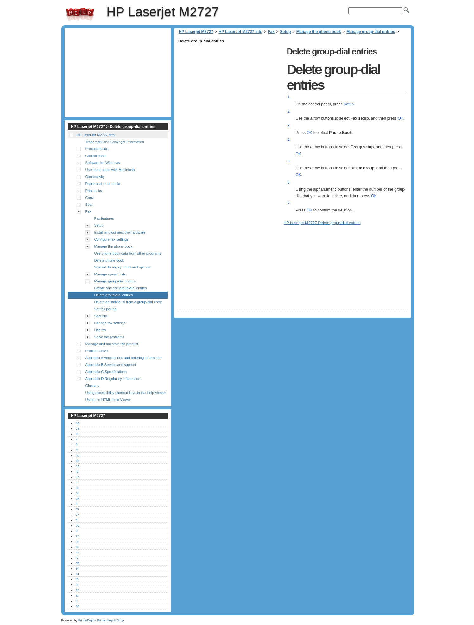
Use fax (100, 330)
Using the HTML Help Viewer (108, 399)
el (77, 568)
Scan (89, 204)
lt (77, 504)
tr (77, 531)
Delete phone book (109, 260)
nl (77, 541)
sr (77, 601)
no (77, 423)
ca (77, 428)
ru (77, 574)
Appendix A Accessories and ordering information (123, 358)
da (77, 563)
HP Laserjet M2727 (80, 14)
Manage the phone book (318, 31)
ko (77, 477)
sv (77, 552)
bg (77, 525)
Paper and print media (102, 184)
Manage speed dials (110, 274)
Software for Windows (102, 163)
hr (77, 584)
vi (77, 482)
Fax (271, 31)
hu (77, 455)
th (77, 579)
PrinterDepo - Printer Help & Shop (101, 620)
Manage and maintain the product (111, 344)
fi (77, 520)
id (77, 471)
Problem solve (96, 351)
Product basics (97, 149)
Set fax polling (105, 309)
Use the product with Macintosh (110, 170)
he (77, 606)
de (77, 461)
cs (77, 434)
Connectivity (95, 177)
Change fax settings (110, 323)
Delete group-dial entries (113, 295)
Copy (89, 197)
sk (77, 514)
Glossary (92, 386)
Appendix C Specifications (106, 372)
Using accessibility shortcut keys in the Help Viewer (125, 393)
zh (77, 536)
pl (77, 493)
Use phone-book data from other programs (127, 253)
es (77, 466)
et (77, 487)
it (77, 450)
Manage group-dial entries (370, 31)
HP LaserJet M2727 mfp (240, 31)
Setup (285, 31)
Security (100, 316)
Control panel (96, 156)
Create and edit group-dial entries (120, 288)
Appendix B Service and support (110, 365)
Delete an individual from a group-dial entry (128, 302)
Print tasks (93, 191)
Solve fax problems (109, 337)
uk (77, 498)
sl (77, 439)
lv (77, 557)
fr (77, 444)
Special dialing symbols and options (122, 267)
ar (77, 595)
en (77, 590)
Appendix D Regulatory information (113, 379)
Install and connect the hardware (120, 232)
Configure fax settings (111, 239)
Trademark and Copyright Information (114, 142)
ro (77, 509)
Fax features (104, 218)
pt (77, 547)
